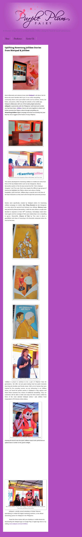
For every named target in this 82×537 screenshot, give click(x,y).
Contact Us (30, 38)
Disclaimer (18, 38)
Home (7, 38)
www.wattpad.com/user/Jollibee (18, 523)
